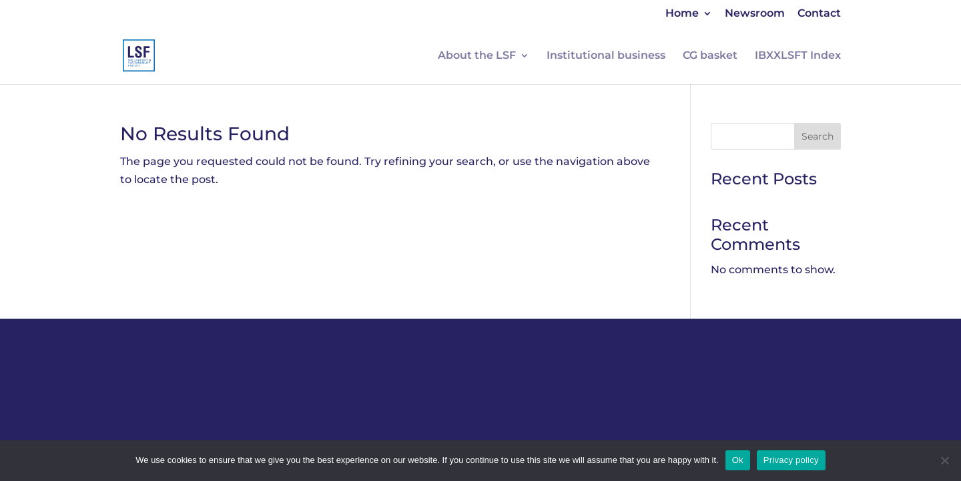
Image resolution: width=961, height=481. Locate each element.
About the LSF (477, 56)
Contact (819, 13)
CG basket (710, 56)
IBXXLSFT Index (798, 56)
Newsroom (755, 13)
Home (682, 13)
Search (818, 136)
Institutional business (606, 56)
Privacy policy (791, 460)
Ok (737, 460)
